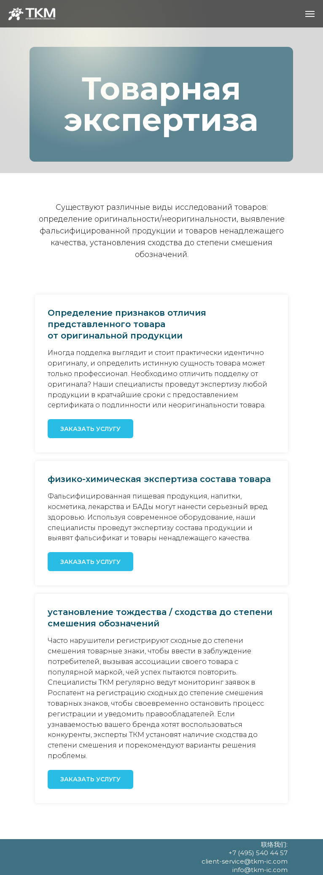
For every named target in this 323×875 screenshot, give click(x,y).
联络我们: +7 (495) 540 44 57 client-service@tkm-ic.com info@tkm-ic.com (245, 857)
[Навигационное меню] (310, 14)
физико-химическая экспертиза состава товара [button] (159, 479)
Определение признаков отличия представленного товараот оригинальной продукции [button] (127, 324)
